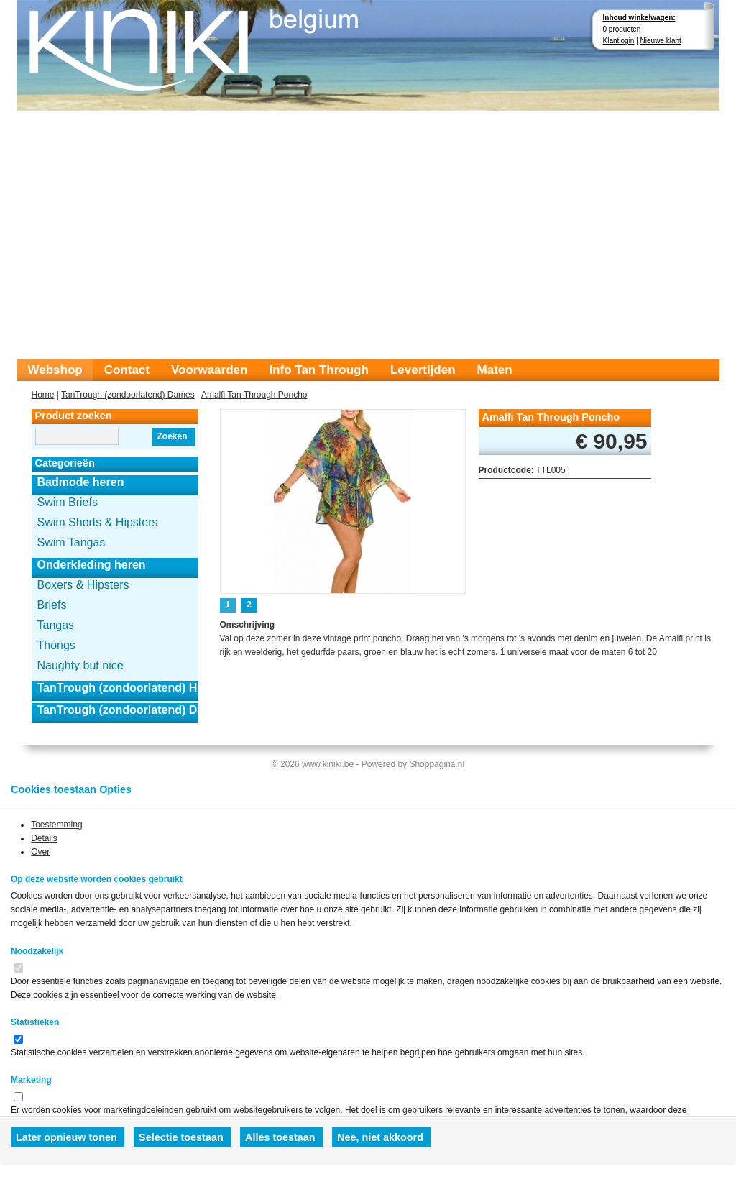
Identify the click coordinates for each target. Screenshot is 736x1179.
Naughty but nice (80, 665)
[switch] (18, 968)
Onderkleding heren (91, 565)
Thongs (56, 645)
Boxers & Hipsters (83, 585)
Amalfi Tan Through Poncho (254, 395)
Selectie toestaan (181, 1137)
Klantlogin (619, 41)
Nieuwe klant (660, 41)
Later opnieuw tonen (66, 1137)
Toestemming (56, 825)
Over (40, 852)
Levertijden (423, 370)
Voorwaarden (209, 370)
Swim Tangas (71, 542)
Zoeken (172, 436)
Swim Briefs (67, 502)
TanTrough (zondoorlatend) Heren (117, 688)
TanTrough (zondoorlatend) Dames (128, 395)
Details (44, 838)
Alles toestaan (280, 1137)
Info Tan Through (318, 370)
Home (43, 395)
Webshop (55, 370)
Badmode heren (80, 482)
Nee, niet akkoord (380, 1137)
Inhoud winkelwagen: (639, 18)
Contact (127, 370)
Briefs (52, 605)
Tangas (56, 625)
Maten (494, 370)
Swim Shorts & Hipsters (97, 522)
